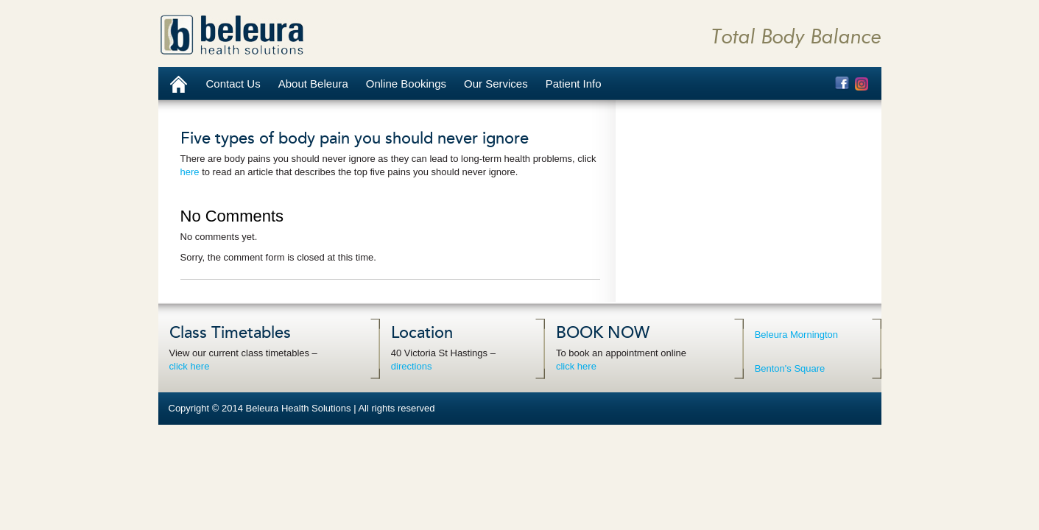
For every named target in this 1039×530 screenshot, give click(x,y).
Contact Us (233, 83)
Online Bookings (406, 83)
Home (177, 83)
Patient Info (574, 83)
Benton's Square (790, 368)
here (190, 171)
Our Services (496, 83)
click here (189, 366)
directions (411, 366)
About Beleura (313, 83)
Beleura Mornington (796, 334)
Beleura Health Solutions (232, 35)
